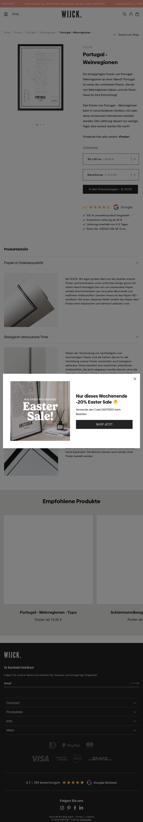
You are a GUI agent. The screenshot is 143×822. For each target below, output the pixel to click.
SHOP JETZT (104, 424)
